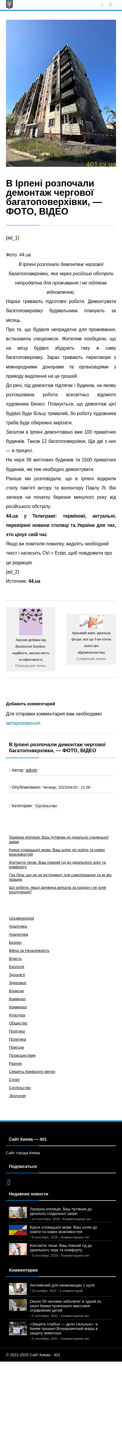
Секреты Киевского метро (32, 1071)
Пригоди (16, 1047)
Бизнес (15, 942)
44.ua (34, 581)
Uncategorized (21, 918)
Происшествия (22, 1055)
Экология (17, 1095)
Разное (15, 1063)
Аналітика (18, 926)
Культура (17, 1015)
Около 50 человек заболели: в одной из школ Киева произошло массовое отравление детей (65, 1306)
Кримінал (17, 999)
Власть (15, 958)
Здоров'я (17, 974)
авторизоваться (23, 723)
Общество (18, 1023)
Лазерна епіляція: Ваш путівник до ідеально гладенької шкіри (61, 1211)
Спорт (14, 1079)
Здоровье (17, 983)
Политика (17, 1039)
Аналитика (18, 934)
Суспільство (46, 806)
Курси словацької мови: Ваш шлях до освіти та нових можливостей (63, 1229)
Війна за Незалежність (29, 950)
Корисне (16, 991)
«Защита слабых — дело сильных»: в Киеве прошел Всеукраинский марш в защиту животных (64, 1328)
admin (31, 770)
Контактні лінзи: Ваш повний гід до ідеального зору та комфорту (61, 1247)
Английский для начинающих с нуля (62, 1285)
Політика (17, 1031)
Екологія (16, 966)
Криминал (18, 1007)
